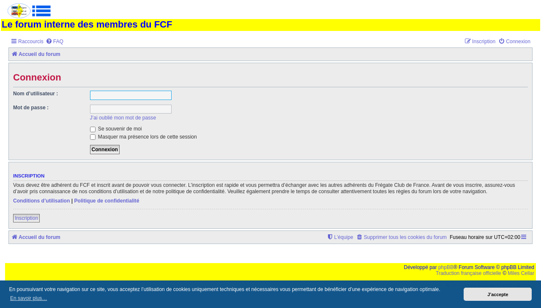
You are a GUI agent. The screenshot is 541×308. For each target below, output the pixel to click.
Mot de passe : (31, 108)
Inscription (26, 218)
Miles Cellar (521, 273)
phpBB (446, 267)
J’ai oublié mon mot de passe (123, 118)
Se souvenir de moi (116, 129)
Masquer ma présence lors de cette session (143, 137)
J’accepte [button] (497, 294)
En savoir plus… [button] (28, 298)
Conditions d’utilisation (41, 201)
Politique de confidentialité (106, 201)
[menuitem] (54, 41)
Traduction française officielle (468, 273)
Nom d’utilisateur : (35, 94)
